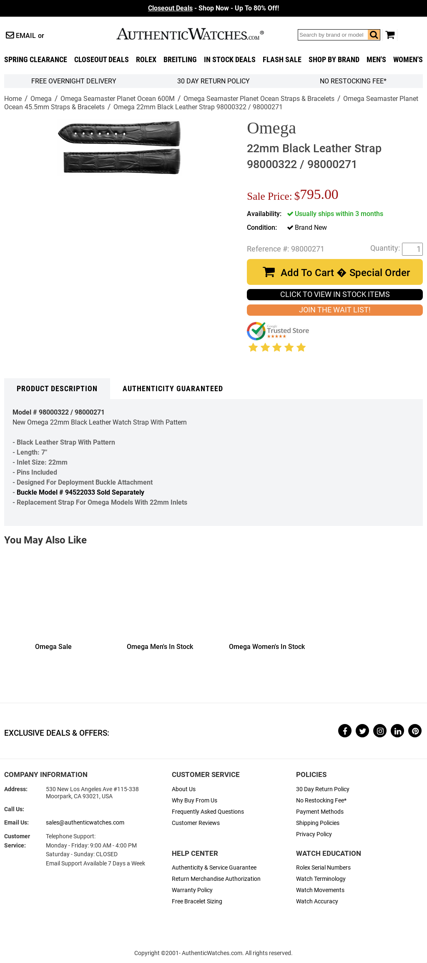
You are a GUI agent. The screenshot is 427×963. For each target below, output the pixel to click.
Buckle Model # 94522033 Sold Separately (80, 492)
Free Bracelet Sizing (197, 901)
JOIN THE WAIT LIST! (335, 310)
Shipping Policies (317, 823)
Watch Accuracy (317, 901)
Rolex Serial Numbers (323, 867)
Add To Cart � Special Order (345, 273)
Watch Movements (320, 890)
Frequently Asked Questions (208, 811)
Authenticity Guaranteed (173, 389)
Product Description (57, 389)
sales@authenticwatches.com (85, 822)
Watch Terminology (321, 879)
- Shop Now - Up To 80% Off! (213, 8)
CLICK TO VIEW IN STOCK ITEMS (335, 294)
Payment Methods (320, 811)
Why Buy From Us (194, 800)
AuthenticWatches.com (199, 33)
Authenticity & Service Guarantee (214, 867)
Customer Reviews (196, 823)
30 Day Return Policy (322, 789)
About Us (184, 789)
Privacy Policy (314, 834)
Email (26, 36)
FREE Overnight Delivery (73, 81)
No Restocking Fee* (353, 81)
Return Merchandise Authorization (216, 879)
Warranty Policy (192, 890)
